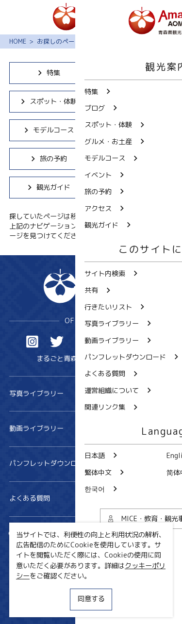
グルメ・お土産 (134, 101)
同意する (91, 599)
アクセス (133, 159)
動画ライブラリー (91, 429)
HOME (17, 41)
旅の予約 (48, 159)
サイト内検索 (36, 534)
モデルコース (48, 130)
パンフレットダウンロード (91, 464)
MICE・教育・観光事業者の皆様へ (61, 571)
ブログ (133, 73)
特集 (48, 73)
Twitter (57, 342)
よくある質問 (91, 498)
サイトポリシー (33, 588)
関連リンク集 (29, 605)
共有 (108, 534)
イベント (133, 130)
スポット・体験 (48, 101)
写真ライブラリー (91, 394)
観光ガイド (48, 187)
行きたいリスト (40, 548)
